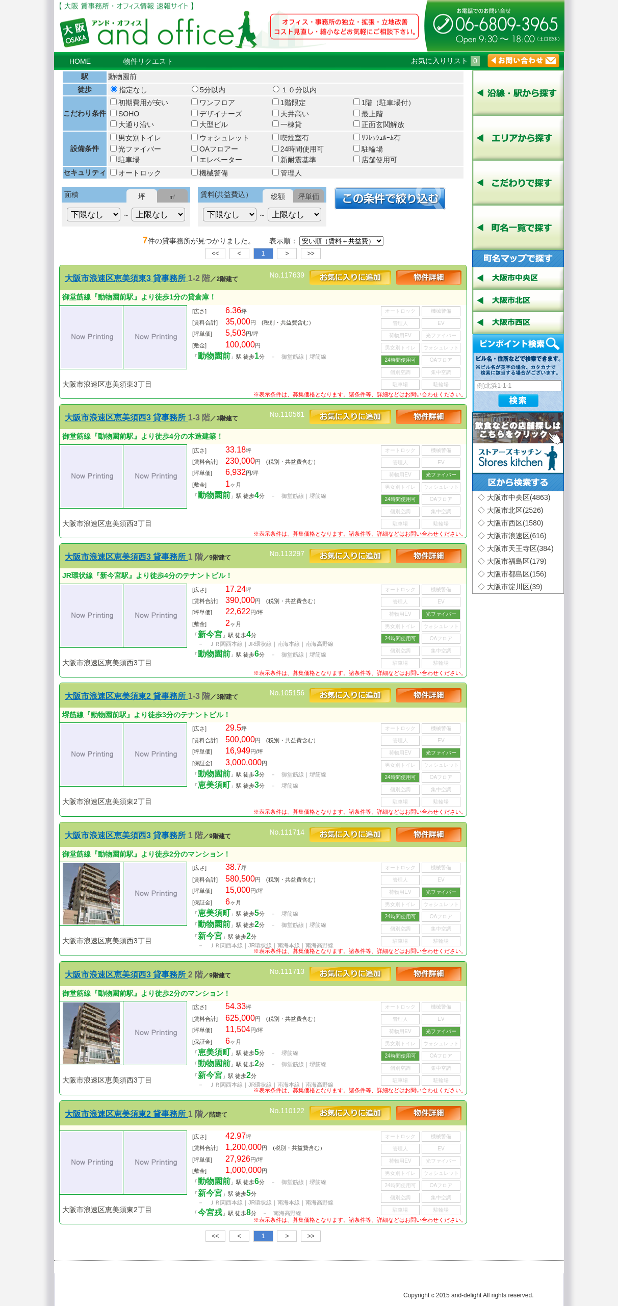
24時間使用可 (298, 149)
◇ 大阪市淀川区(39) (510, 587)
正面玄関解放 (378, 124)
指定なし (129, 90)
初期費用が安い (139, 102)
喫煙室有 (290, 138)
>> (311, 253)
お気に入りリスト (445, 61)
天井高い (290, 114)
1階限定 (289, 102)
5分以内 (208, 90)
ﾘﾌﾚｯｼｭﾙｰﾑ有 (377, 138)
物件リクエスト (148, 61)
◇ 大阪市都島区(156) (512, 574)
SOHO (124, 114)
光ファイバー (135, 149)
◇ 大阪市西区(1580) (510, 523)
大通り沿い (132, 124)
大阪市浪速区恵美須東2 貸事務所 (126, 696)
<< (215, 253)
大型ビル (209, 124)
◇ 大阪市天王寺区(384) (516, 548)
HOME (80, 61)
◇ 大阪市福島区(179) (512, 561)
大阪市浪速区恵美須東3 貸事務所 (126, 278)
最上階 (368, 114)
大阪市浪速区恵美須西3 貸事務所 (126, 417)
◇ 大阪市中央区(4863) (514, 497)
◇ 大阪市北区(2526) (510, 510)
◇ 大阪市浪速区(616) (512, 536)
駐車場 (125, 160)
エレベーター (216, 160)
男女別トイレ (135, 138)
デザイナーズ (216, 114)
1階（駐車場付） (384, 102)
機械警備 (209, 173)
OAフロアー (214, 149)
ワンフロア (213, 102)
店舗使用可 (375, 160)
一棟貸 (287, 124)
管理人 (287, 173)
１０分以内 (295, 90)
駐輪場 (368, 149)
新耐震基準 (294, 160)
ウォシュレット (220, 138)
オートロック (135, 173)
